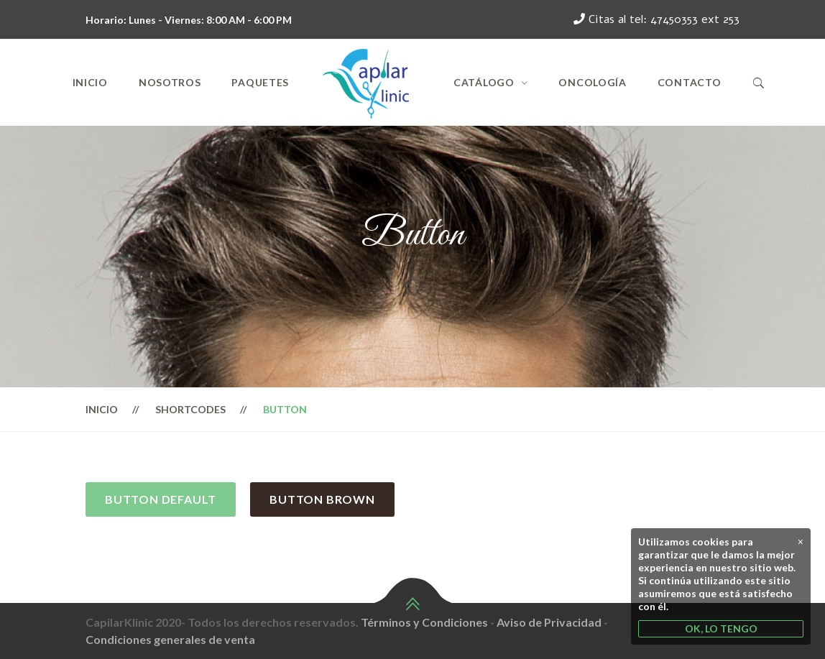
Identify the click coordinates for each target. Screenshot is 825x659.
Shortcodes (190, 409)
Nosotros (170, 82)
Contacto (690, 82)
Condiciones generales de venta (170, 639)
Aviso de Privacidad (549, 622)
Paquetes (260, 82)
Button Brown (322, 499)
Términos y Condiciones (424, 622)
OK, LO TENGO (721, 628)
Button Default (160, 499)
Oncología (592, 82)
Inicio (90, 82)
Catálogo (484, 82)
